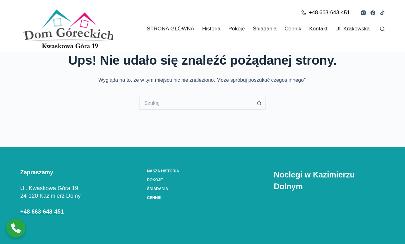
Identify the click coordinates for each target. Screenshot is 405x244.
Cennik (292, 29)
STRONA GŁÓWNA (170, 29)
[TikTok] (382, 12)
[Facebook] (373, 12)
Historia (211, 29)
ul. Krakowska (352, 29)
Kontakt (318, 29)
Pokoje (236, 29)
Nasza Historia (163, 171)
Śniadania (265, 29)
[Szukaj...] (196, 103)
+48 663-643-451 (326, 13)
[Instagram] (363, 12)
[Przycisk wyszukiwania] (259, 103)
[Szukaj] (382, 29)
